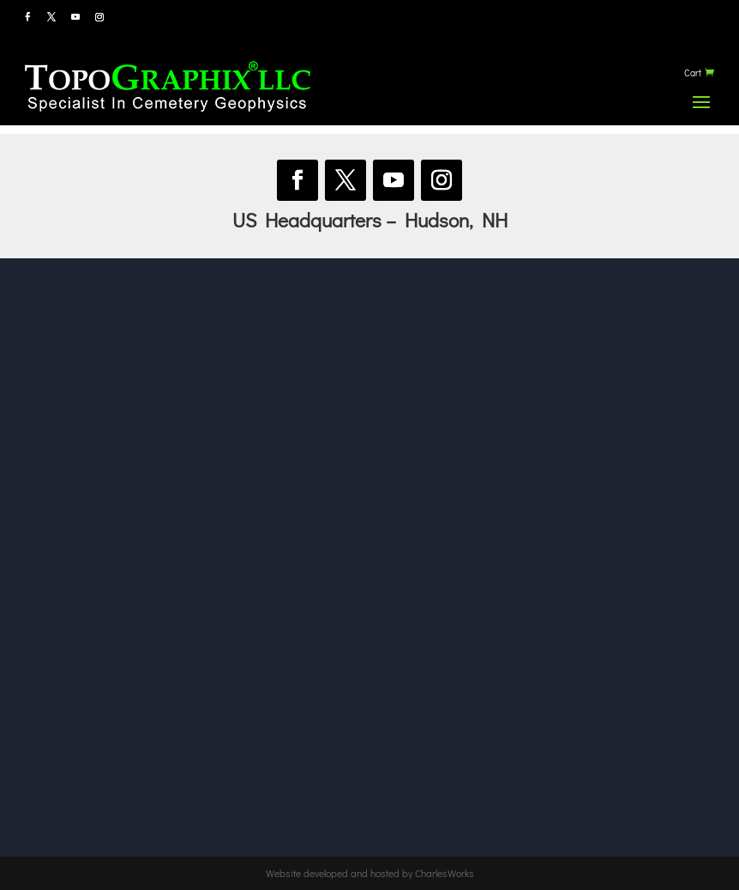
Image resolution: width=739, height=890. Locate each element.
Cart (692, 72)
